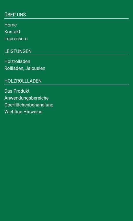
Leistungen (18, 51)
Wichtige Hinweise (23, 112)
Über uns (15, 15)
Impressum (16, 38)
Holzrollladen (23, 81)
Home (10, 25)
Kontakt (12, 32)
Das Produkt (16, 91)
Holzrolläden (17, 61)
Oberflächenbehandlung (28, 105)
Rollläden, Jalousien (24, 68)
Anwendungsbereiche (26, 98)
